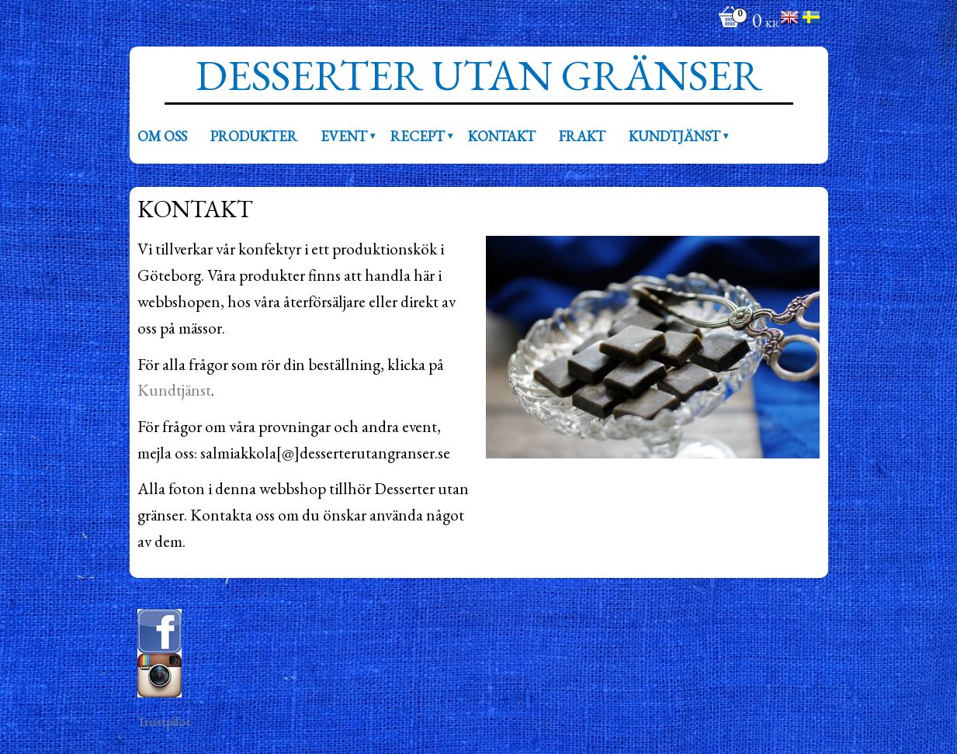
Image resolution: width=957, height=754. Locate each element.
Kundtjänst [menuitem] (674, 135)
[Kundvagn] (745, 22)
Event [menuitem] (344, 135)
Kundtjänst (174, 389)
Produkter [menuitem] (253, 135)
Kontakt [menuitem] (502, 135)
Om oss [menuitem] (162, 135)
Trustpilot (164, 721)
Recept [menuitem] (417, 135)
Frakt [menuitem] (582, 135)
